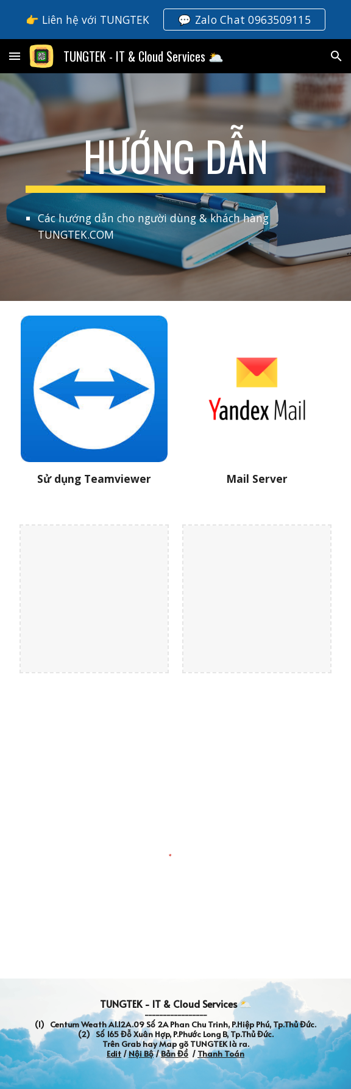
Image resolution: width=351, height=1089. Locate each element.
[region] (175, 19)
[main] (175, 161)
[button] (14, 56)
